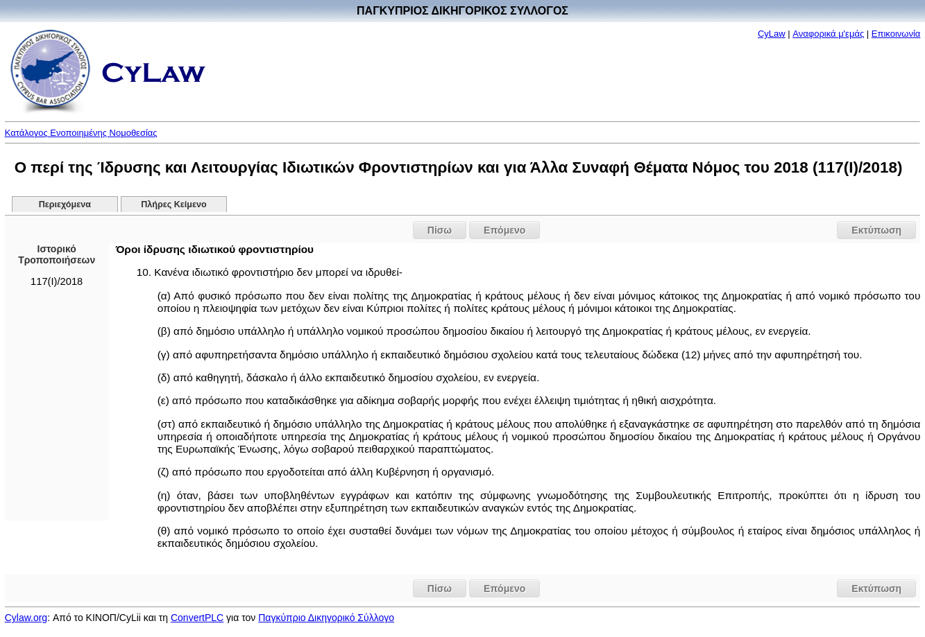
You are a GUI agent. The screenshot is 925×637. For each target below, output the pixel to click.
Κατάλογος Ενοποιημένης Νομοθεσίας (81, 133)
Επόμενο (504, 230)
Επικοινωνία (896, 33)
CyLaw (772, 33)
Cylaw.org (26, 617)
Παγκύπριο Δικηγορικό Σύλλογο (326, 617)
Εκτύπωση (876, 230)
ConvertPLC (197, 617)
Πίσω (439, 230)
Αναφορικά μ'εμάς (828, 33)
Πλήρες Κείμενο (174, 204)
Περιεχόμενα (65, 204)
